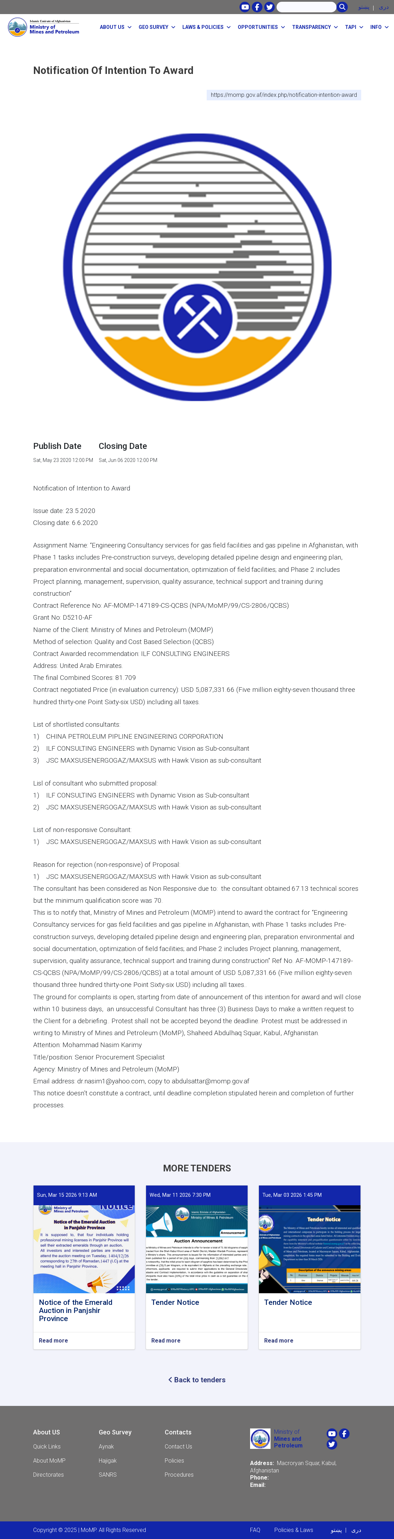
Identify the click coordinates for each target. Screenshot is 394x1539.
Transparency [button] (311, 27)
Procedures (179, 1474)
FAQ (255, 1530)
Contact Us (178, 1446)
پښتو (363, 7)
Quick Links (47, 1446)
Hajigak (108, 1460)
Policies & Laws (293, 1530)
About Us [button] (112, 27)
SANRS (108, 1474)
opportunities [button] (258, 27)
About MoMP (49, 1460)
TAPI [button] (350, 27)
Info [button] (376, 27)
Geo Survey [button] (153, 27)
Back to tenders (197, 1380)
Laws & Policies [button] (203, 27)
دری (384, 7)
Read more (53, 1341)
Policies (174, 1460)
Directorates (48, 1474)
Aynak (106, 1446)
